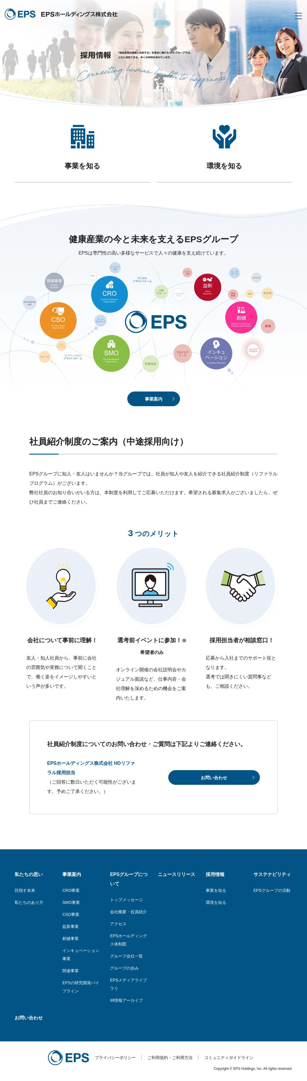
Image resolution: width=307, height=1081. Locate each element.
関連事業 (70, 970)
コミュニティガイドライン (228, 1057)
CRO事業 (71, 890)
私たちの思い (29, 874)
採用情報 (215, 874)
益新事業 (70, 926)
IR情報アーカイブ (126, 1000)
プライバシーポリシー (115, 1057)
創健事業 (70, 938)
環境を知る (216, 902)
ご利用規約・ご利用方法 (170, 1057)
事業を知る (216, 890)
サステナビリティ (272, 874)
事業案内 (71, 874)
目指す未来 (25, 890)
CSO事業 (70, 914)
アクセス (118, 923)
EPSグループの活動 (271, 890)
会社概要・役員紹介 (128, 911)
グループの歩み (124, 968)
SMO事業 (71, 902)
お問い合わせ (29, 1017)
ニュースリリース (176, 874)
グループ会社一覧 (126, 956)
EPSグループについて (129, 879)
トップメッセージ (126, 899)
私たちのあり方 (29, 902)
